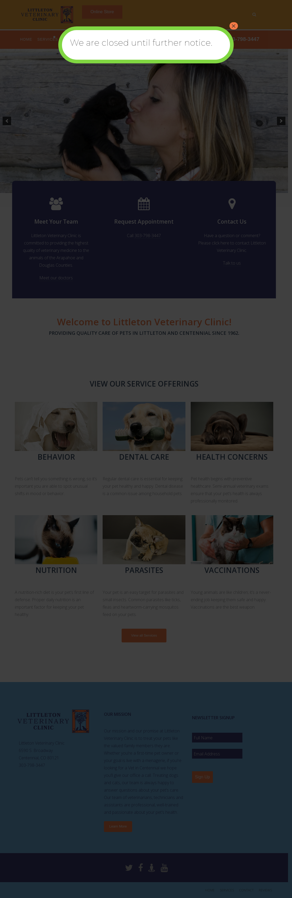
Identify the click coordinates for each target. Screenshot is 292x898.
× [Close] (233, 26)
